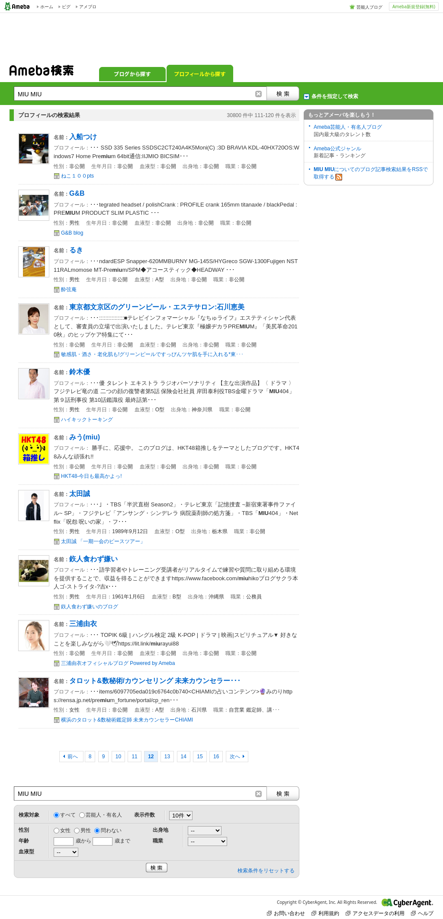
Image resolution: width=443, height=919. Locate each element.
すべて (68, 815)
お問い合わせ (286, 913)
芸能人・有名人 (104, 815)
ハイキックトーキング (87, 420)
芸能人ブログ (369, 7)
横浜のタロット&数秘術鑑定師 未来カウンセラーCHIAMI (127, 720)
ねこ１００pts (77, 176)
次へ (235, 757)
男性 (85, 830)
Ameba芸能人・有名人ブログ (348, 127)
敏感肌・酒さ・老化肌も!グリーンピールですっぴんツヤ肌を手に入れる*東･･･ (152, 354)
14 (183, 757)
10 (118, 757)
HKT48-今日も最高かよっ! (91, 476)
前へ (73, 757)
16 (216, 757)
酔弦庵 (69, 289)
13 (167, 757)
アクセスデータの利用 (375, 913)
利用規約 (325, 913)
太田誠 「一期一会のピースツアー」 (103, 541)
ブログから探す (132, 73)
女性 (65, 830)
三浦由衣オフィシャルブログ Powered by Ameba (118, 663)
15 (199, 757)
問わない (111, 830)
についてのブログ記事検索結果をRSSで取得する (371, 173)
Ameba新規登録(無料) (413, 6)
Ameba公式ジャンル (337, 149)
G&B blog (72, 233)
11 (134, 757)
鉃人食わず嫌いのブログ (89, 607)
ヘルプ (422, 913)
